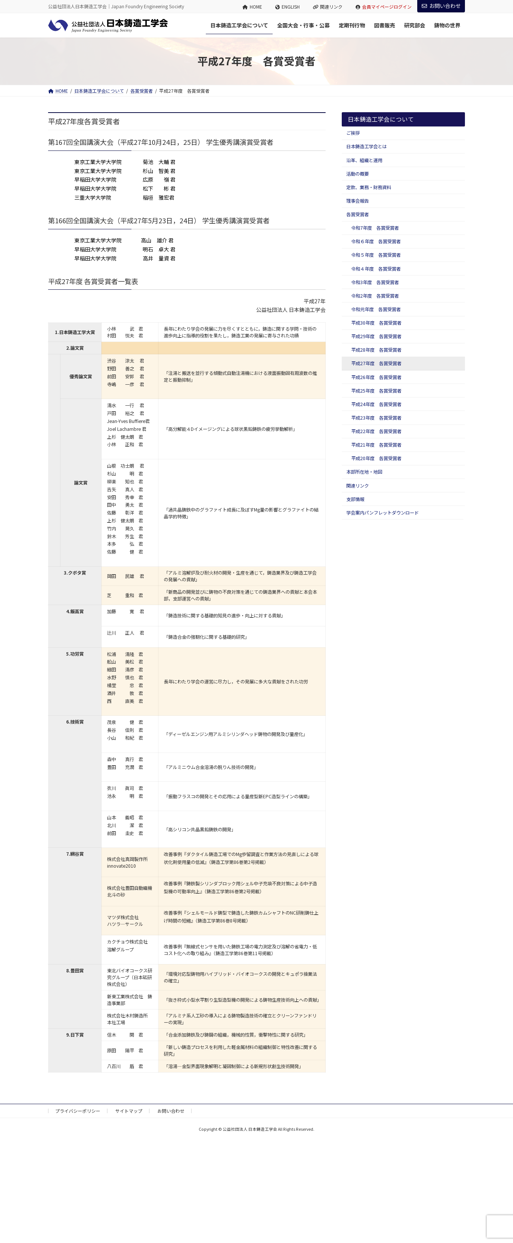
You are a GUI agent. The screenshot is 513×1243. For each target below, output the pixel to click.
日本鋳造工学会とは (366, 146)
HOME (252, 6)
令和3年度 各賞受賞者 (375, 282)
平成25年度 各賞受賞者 (376, 390)
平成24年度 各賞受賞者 (376, 404)
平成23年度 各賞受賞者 (376, 417)
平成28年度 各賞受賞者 (376, 349)
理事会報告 (357, 200)
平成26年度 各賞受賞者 (376, 377)
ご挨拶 (353, 132)
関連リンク (328, 6)
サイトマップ (128, 1111)
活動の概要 (357, 173)
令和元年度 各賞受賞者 (376, 309)
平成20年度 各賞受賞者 (376, 458)
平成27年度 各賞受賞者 (376, 363)
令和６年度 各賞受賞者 (376, 241)
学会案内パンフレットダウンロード (382, 512)
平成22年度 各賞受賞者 (376, 431)
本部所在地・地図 (364, 471)
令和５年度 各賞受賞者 (376, 254)
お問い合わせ (441, 5)
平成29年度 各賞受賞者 (376, 336)
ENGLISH (287, 6)
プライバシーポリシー (77, 1111)
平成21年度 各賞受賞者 (376, 444)
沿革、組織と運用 (364, 160)
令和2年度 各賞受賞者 (375, 295)
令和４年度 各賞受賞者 (376, 268)
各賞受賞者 (357, 214)
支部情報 (355, 499)
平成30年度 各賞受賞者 (376, 322)
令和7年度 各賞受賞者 (375, 227)
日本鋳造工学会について (381, 119)
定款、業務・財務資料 (368, 187)
